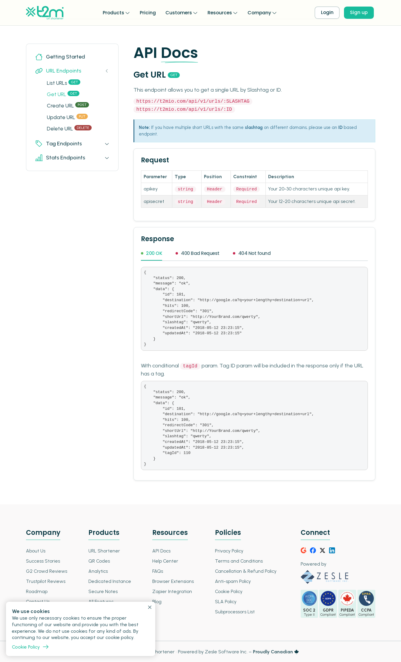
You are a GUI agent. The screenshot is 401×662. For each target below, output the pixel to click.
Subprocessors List (234, 611)
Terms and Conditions (238, 560)
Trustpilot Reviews (45, 581)
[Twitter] (323, 550)
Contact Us (38, 601)
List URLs (64, 82)
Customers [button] (177, 12)
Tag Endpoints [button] (58, 145)
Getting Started (60, 57)
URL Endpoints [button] (58, 71)
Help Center (165, 560)
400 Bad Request (198, 253)
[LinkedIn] (332, 550)
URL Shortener (104, 550)
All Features (100, 601)
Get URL (63, 94)
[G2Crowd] (304, 550)
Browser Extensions (172, 581)
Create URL (68, 106)
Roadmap (36, 591)
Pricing (146, 12)
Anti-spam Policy (232, 581)
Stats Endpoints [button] (60, 159)
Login (327, 12)
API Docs (161, 550)
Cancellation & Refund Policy (245, 570)
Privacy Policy (228, 550)
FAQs (157, 570)
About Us (36, 550)
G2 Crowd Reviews (46, 570)
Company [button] (259, 12)
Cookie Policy (228, 591)
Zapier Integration (171, 591)
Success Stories (43, 560)
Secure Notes (102, 591)
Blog (156, 601)
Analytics (97, 570)
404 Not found (252, 253)
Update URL (68, 117)
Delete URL (70, 129)
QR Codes (99, 560)
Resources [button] (219, 12)
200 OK (151, 253)
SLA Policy (225, 601)
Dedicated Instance (109, 581)
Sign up (360, 12)
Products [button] (111, 12)
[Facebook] (313, 550)
